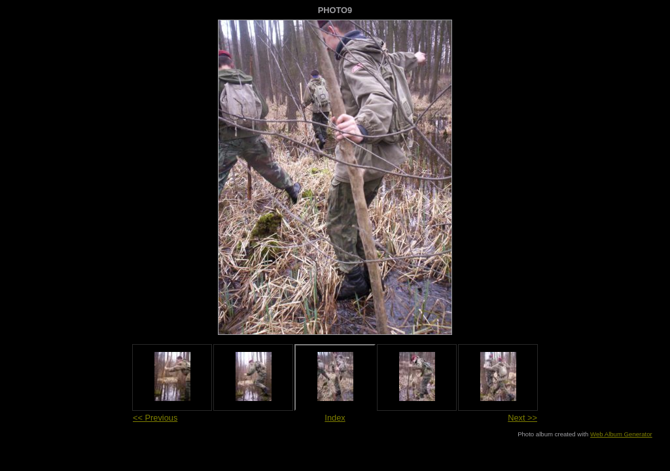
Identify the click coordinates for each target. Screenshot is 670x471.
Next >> (522, 418)
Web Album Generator (621, 434)
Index (335, 418)
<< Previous (155, 418)
